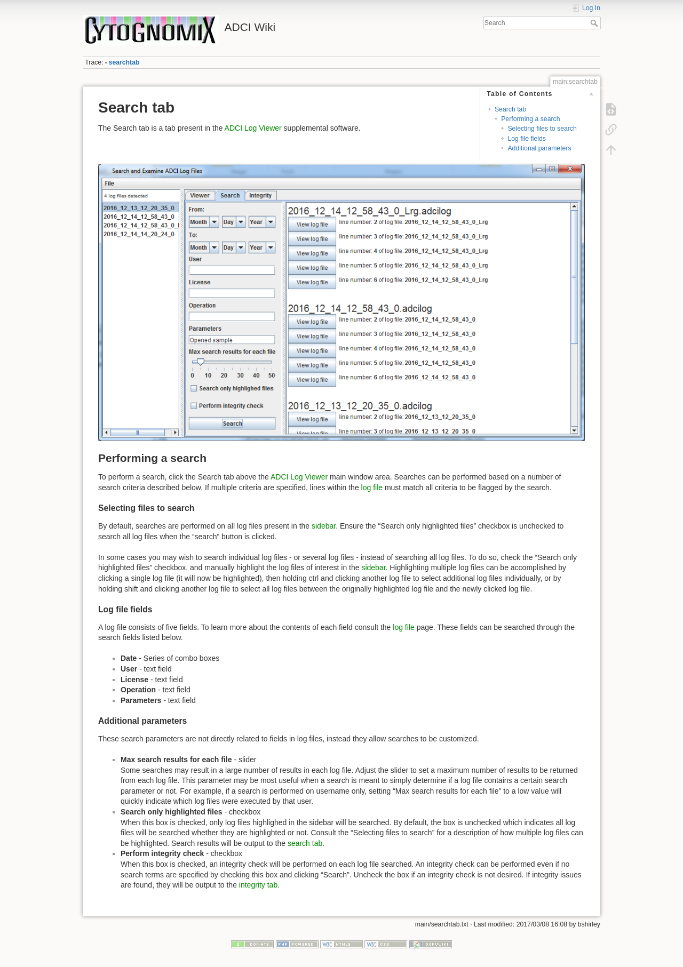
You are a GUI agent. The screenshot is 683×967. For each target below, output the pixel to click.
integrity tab (258, 885)
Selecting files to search (541, 128)
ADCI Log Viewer (253, 128)
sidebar (324, 526)
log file (372, 487)
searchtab (124, 62)
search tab (305, 843)
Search (595, 23)
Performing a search (530, 119)
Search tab (510, 109)
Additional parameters (539, 148)
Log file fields (526, 138)
